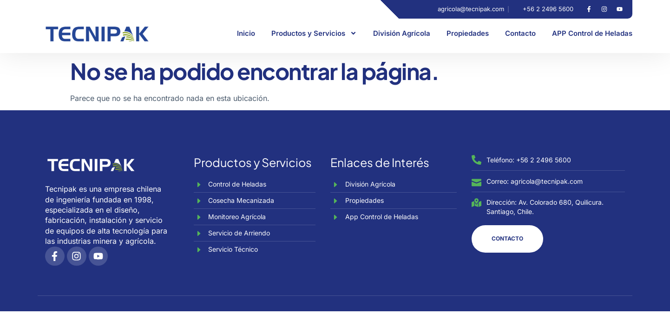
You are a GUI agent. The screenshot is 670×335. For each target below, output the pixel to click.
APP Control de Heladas (592, 33)
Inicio (246, 33)
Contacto (520, 33)
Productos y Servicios (314, 33)
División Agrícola (401, 33)
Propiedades (468, 33)
